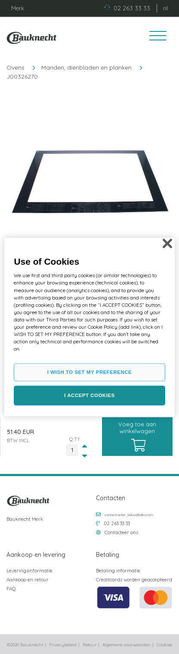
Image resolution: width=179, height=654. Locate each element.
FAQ (11, 589)
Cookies (164, 645)
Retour (89, 645)
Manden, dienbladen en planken (86, 67)
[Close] (167, 243)
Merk (17, 8)
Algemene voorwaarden (126, 645)
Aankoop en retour (27, 580)
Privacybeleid (63, 645)
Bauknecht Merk (24, 519)
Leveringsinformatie (29, 571)
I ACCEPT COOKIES (89, 395)
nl (165, 8)
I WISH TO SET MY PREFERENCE (89, 372)
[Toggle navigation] (155, 37)
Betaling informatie (118, 571)
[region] (89, 327)
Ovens (15, 67)
